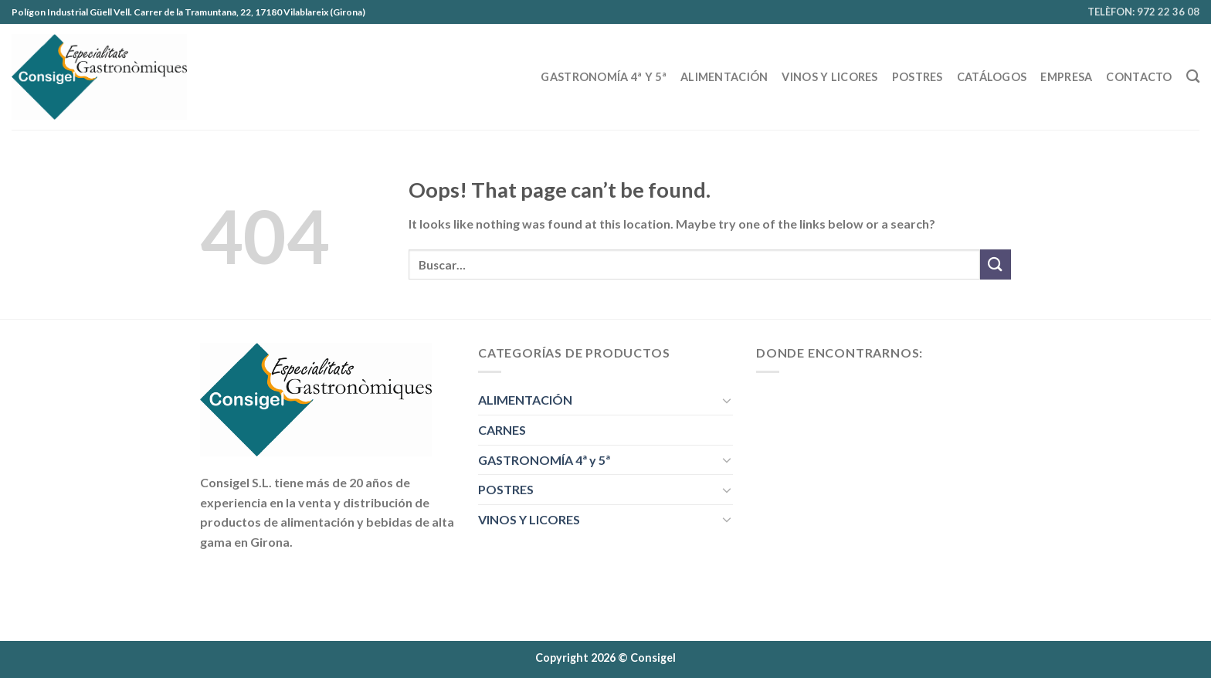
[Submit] (995, 264)
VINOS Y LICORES (829, 76)
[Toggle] (727, 400)
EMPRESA (1066, 76)
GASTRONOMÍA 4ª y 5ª (603, 76)
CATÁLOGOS (992, 76)
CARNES (502, 429)
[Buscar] (1192, 77)
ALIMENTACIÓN (724, 76)
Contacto (1139, 76)
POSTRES (917, 76)
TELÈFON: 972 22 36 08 (1143, 11)
